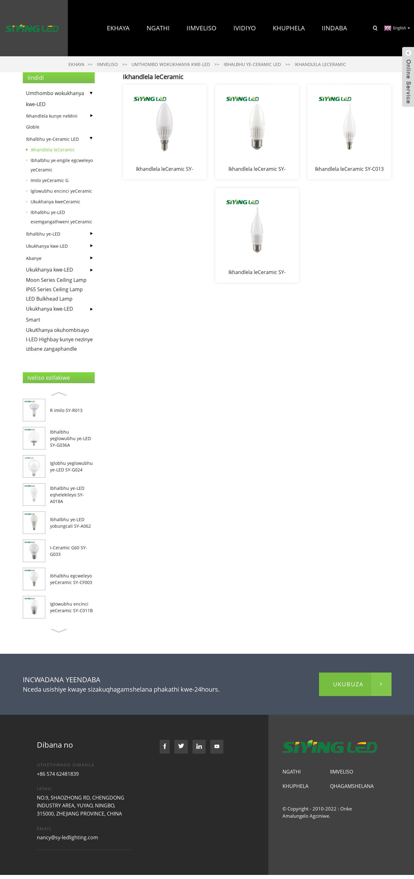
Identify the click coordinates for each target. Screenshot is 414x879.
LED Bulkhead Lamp (49, 298)
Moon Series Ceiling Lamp (56, 280)
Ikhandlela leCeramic (53, 150)
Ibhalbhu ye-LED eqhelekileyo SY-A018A (67, 494)
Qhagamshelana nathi (309, 84)
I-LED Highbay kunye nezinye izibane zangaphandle (59, 344)
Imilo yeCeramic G (49, 180)
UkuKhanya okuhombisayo (57, 330)
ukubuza (348, 684)
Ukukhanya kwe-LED (47, 246)
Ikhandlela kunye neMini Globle (51, 121)
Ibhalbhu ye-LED (43, 234)
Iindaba (334, 28)
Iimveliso (202, 28)
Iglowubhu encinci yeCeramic (61, 191)
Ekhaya (118, 28)
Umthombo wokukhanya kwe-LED (55, 99)
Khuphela (289, 28)
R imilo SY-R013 (66, 410)
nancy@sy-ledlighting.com (67, 837)
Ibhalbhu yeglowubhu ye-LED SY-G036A (70, 438)
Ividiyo (244, 28)
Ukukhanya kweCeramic (55, 202)
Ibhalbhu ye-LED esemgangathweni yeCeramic (61, 217)
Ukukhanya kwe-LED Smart (49, 314)
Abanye (34, 258)
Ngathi (158, 28)
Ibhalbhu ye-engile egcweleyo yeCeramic (62, 165)
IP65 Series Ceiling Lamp (54, 289)
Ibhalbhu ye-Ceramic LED (52, 139)
